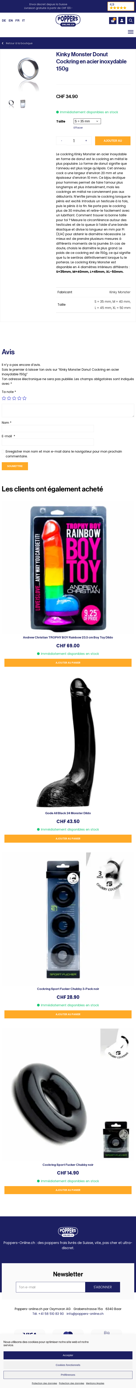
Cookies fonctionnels (68, 1364)
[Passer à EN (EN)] (11, 20)
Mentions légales (95, 1383)
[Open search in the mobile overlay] (130, 20)
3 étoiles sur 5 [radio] (14, 398)
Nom (7, 423)
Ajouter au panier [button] (68, 662)
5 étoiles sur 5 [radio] (24, 398)
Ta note (9, 392)
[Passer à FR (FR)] (17, 20)
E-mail (8, 436)
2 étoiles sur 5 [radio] (9, 398)
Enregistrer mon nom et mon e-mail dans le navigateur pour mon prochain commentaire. (64, 453)
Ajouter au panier (113, 142)
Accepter (68, 1355)
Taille (60, 121)
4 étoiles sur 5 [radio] (19, 398)
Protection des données (44, 1383)
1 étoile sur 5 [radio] (4, 398)
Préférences (68, 1374)
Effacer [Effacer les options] (78, 127)
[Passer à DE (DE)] (4, 20)
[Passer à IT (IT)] (23, 20)
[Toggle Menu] (131, 32)
